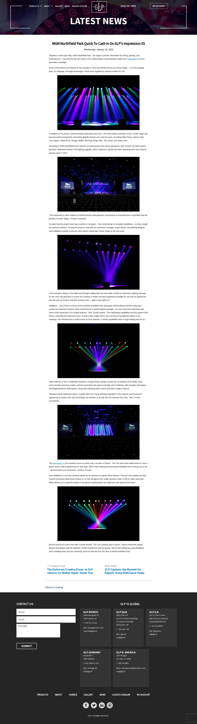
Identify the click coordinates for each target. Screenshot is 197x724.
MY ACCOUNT (159, 6)
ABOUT (58, 694)
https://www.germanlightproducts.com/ (131, 668)
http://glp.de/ (121, 634)
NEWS (102, 694)
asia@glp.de (120, 637)
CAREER (73, 694)
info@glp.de (87, 671)
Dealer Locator (79, 6)
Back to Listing (54, 587)
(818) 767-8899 (128, 6)
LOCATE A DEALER (121, 694)
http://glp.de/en (155, 631)
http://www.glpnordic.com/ (93, 628)
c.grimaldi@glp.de (90, 631)
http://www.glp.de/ (90, 668)
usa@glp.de (120, 671)
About (47, 6)
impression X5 (134, 59)
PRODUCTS (42, 694)
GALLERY (88, 694)
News (67, 6)
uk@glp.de (153, 634)
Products (34, 6)
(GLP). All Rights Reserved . (98, 716)
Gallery (59, 6)
